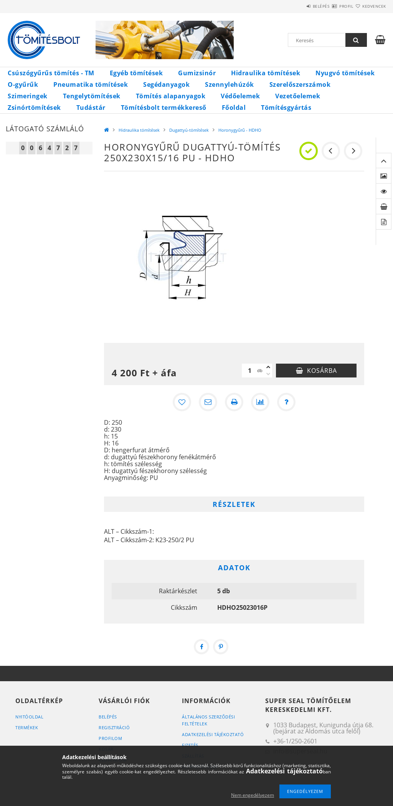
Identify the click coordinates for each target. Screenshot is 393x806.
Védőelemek (240, 96)
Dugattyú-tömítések (189, 130)
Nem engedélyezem (252, 795)
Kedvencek (369, 6)
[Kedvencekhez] (182, 402)
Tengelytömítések (92, 96)
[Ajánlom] (208, 402)
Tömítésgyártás (286, 107)
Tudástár (91, 107)
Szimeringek (28, 96)
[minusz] (268, 374)
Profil (333, 6)
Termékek (26, 727)
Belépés (298, 6)
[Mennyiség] (249, 370)
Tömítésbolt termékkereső (163, 107)
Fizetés (190, 745)
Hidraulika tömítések (265, 73)
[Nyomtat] (234, 402)
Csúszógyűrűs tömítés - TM (51, 73)
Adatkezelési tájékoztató (213, 734)
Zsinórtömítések (34, 107)
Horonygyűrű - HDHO (239, 130)
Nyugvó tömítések (345, 73)
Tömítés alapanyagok (171, 96)
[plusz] (268, 367)
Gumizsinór (197, 73)
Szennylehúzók (229, 84)
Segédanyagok (166, 84)
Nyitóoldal (29, 717)
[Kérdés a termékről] (286, 402)
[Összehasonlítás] (260, 402)
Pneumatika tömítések (90, 84)
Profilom (110, 738)
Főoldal (234, 107)
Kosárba (322, 370)
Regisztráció (114, 727)
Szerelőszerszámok (300, 84)
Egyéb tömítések (136, 73)
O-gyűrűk (23, 84)
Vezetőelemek (297, 96)
